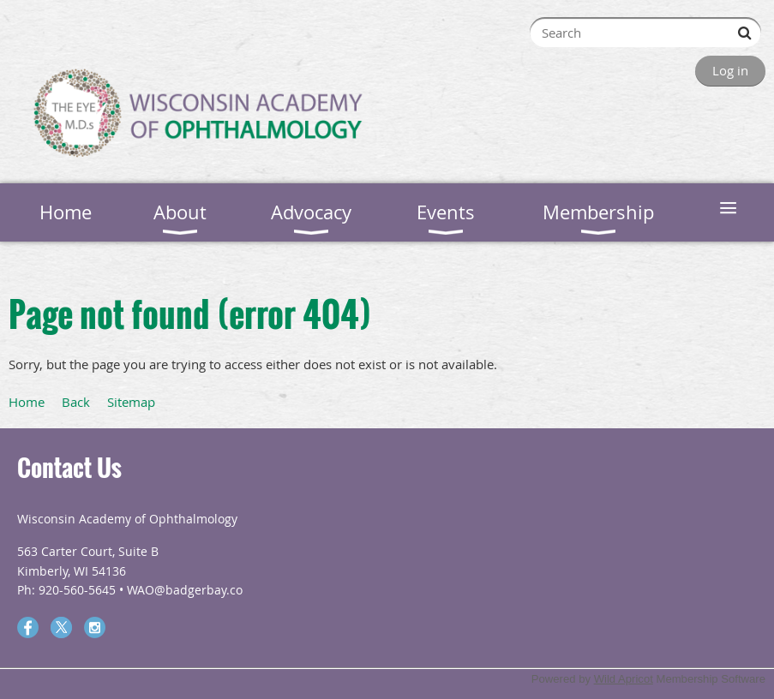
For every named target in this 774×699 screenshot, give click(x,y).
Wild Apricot (623, 678)
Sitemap (131, 401)
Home (27, 401)
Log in (730, 70)
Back (76, 401)
